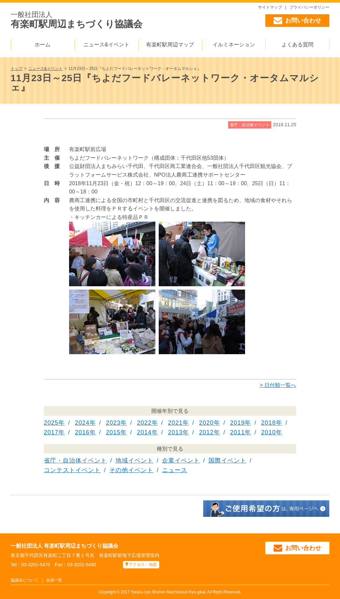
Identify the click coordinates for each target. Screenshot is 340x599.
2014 (144, 432)
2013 (175, 432)
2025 (51, 422)
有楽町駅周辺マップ (170, 44)
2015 (113, 432)
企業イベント (181, 460)
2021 (175, 422)
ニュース (174, 470)
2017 (51, 432)
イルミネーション (233, 44)
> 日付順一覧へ (278, 385)
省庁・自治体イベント (250, 125)
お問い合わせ (297, 20)
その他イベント (131, 470)
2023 (113, 422)
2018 (268, 422)
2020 (206, 422)
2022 (144, 422)
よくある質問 (297, 44)
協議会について (25, 580)
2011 (237, 432)
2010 (268, 432)
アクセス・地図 (143, 564)
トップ (17, 68)
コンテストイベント (72, 470)
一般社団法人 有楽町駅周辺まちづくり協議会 (64, 546)
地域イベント (134, 460)
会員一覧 (54, 580)
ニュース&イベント (106, 44)
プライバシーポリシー (309, 7)
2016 (82, 432)
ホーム (42, 44)
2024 (82, 422)
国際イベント (227, 460)
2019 (237, 422)
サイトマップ (270, 7)
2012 (206, 432)
